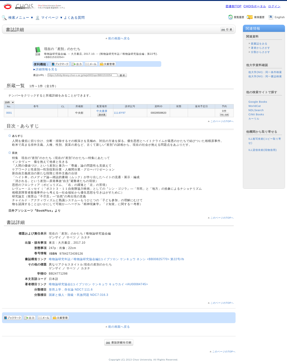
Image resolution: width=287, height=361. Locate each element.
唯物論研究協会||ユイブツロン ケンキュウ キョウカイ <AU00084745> (98, 284)
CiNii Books (256, 114)
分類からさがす (260, 52)
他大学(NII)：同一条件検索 (265, 72)
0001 (9, 112)
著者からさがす (260, 47)
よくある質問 (74, 17)
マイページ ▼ (49, 18)
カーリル (253, 118)
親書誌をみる (259, 43)
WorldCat (254, 106)
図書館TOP (233, 6)
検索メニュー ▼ (17, 18)
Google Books (257, 101)
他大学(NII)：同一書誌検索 (265, 76)
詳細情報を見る (46, 69)
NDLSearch (256, 110)
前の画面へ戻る (119, 38)
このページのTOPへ (222, 121)
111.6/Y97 (119, 112)
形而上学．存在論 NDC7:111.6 (71, 289)
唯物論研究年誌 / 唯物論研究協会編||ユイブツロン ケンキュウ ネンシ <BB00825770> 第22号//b (116, 259)
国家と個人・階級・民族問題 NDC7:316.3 (78, 294)
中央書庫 (101, 110)
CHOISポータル (254, 6)
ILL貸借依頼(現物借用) (262, 149)
